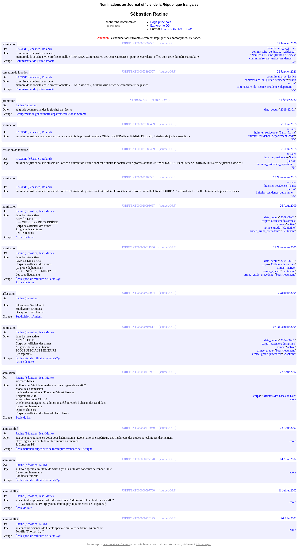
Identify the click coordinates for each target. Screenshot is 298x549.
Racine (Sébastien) (29, 298)
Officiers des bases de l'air (279, 395)
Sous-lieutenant (285, 274)
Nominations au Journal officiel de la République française (149, 4)
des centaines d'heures (116, 544)
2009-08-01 (288, 217)
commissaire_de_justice (281, 48)
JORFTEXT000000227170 (138, 459)
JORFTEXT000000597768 (138, 490)
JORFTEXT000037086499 (138, 124)
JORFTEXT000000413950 (138, 427)
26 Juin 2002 (288, 518)
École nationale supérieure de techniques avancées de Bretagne (54, 448)
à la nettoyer (203, 544)
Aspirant (289, 353)
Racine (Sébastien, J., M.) (33, 464)
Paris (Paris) (291, 81)
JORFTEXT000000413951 (138, 372)
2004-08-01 (288, 340)
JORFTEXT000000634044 (138, 292)
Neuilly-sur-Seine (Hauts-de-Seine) (273, 55)
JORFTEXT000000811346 (138, 247)
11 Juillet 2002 (287, 490)
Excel (189, 29)
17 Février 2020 (286, 99)
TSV (163, 29)
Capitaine (289, 227)
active (291, 224)
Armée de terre (25, 237)
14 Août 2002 (288, 459)
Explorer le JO (160, 25)
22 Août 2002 (288, 372)
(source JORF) (167, 43)
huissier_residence (265, 132)
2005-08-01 (288, 260)
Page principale (160, 22)
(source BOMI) (160, 99)
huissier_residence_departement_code (271, 135)
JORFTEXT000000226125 (138, 518)
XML (181, 29)
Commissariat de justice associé (35, 61)
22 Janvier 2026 (286, 43)
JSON (172, 29)
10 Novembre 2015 (284, 177)
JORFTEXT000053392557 (138, 71)
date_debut (270, 109)
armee (281, 224)
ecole (292, 399)
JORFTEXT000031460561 (138, 177)
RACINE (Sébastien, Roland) (35, 49)
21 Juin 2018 (288, 124)
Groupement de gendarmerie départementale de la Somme (51, 113)
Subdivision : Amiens (29, 316)
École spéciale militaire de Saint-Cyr (38, 278)
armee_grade (272, 227)
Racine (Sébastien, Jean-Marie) (36, 211)
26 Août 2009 (288, 205)
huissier (291, 129)
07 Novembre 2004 (284, 326)
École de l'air (24, 417)
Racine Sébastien (28, 105)
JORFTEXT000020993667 (138, 205)
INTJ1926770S (137, 99)
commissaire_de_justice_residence (273, 51)
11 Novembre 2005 (284, 247)
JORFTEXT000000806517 (138, 326)
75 (293, 90)
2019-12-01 (288, 109)
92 (293, 61)
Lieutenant (288, 231)
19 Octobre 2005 (286, 292)
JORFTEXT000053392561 (138, 43)
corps (265, 220)
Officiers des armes (283, 220)
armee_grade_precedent (264, 231)
